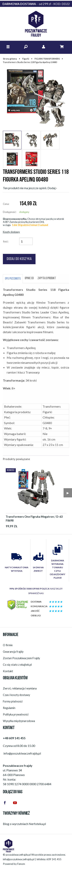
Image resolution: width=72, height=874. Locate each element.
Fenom (21, 863)
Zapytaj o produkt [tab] (47, 278)
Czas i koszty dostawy (16, 695)
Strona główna (10, 58)
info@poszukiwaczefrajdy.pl (18, 859)
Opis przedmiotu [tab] (13, 278)
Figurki (25, 58)
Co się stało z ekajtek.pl (17, 664)
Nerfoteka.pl (37, 824)
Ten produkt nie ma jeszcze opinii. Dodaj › (30, 188)
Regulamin (9, 708)
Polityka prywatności (15, 714)
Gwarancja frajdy (13, 651)
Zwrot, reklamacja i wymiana (20, 688)
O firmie (8, 645)
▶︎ (68, 493)
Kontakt (8, 671)
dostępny (24, 211)
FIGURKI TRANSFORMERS (47, 58)
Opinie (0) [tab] (29, 278)
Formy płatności (12, 701)
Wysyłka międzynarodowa (19, 721)
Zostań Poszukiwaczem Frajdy (21, 658)
